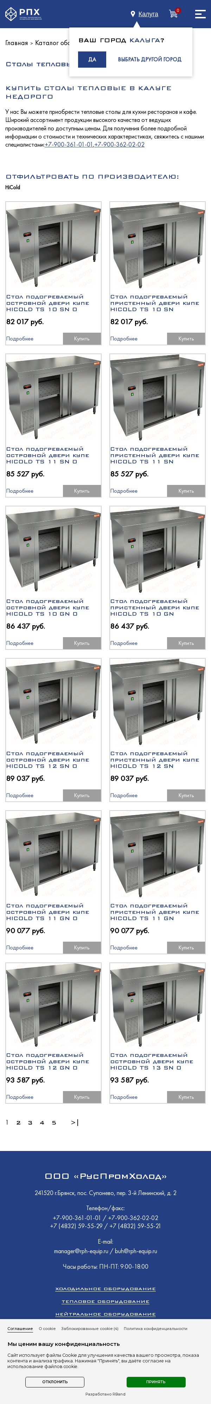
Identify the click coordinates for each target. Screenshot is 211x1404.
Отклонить (55, 1382)
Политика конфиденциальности (155, 1328)
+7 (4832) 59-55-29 (77, 1226)
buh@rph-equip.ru (136, 1251)
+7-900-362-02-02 (119, 144)
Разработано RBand (105, 1394)
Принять (156, 1382)
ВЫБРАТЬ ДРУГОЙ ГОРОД (149, 59)
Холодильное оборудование (105, 1288)
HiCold (12, 188)
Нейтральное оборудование (105, 1314)
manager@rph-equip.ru (81, 1251)
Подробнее (19, 338)
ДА (92, 59)
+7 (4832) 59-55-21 (135, 1226)
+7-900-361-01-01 (69, 144)
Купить (82, 338)
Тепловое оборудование (105, 1301)
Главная (16, 42)
